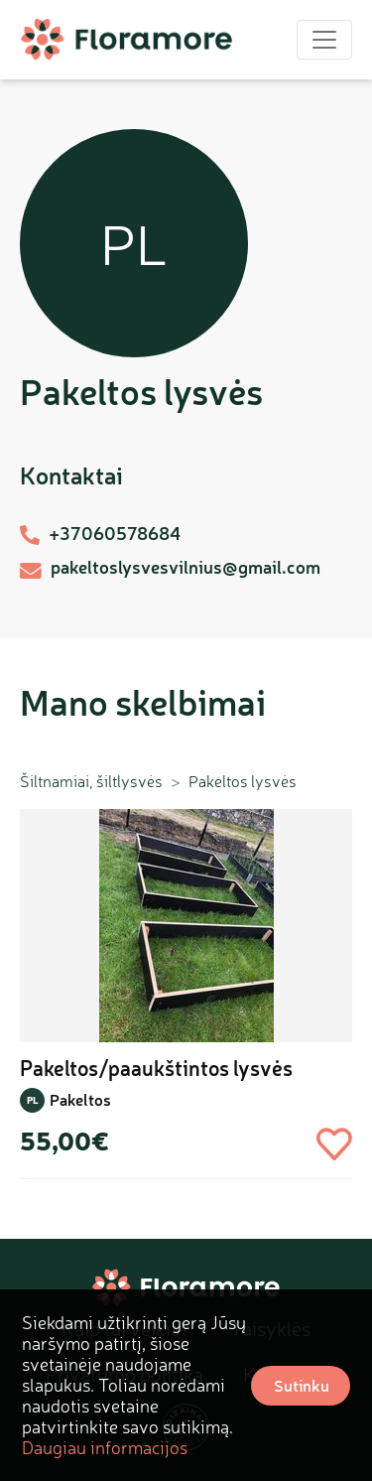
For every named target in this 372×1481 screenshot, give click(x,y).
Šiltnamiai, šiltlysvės (91, 781)
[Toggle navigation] (324, 40)
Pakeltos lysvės (242, 781)
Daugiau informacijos (104, 1447)
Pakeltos (80, 1099)
